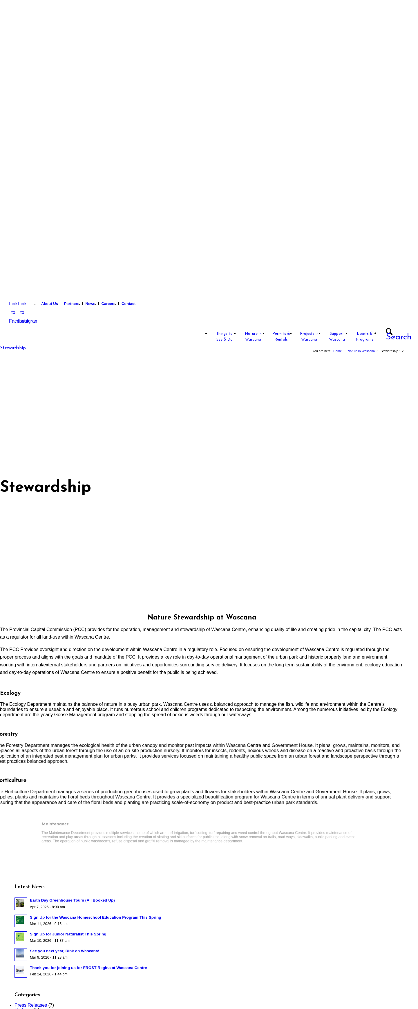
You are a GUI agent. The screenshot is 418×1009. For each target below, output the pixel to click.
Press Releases (31, 1005)
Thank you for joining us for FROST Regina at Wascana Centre (88, 968)
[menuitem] (49, 303)
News (90, 303)
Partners (71, 303)
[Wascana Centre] (40, 324)
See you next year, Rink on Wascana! (64, 951)
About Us (49, 303)
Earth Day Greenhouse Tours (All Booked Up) (72, 900)
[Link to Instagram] (22, 303)
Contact (128, 303)
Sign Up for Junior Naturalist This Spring (68, 934)
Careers (108, 303)
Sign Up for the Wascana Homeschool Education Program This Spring (95, 917)
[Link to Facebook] (13, 303)
